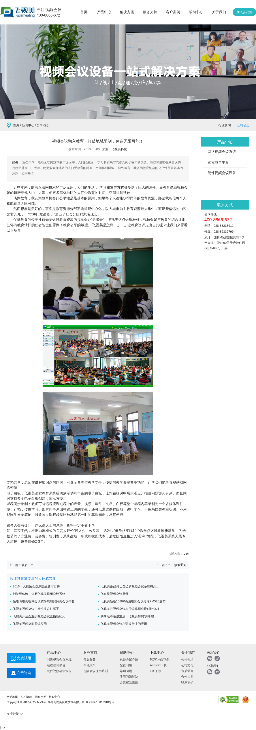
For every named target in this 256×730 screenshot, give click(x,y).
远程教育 (42, 493)
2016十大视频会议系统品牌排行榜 (36, 586)
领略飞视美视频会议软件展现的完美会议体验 (44, 601)
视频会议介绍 (129, 659)
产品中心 (104, 12)
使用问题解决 (129, 676)
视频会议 (150, 219)
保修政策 (89, 665)
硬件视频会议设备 (222, 173)
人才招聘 (26, 696)
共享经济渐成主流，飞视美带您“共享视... (129, 616)
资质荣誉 (187, 671)
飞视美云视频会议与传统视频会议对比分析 (130, 609)
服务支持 (150, 12)
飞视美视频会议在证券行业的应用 (124, 624)
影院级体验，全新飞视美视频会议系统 (39, 594)
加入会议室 (244, 12)
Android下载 (158, 665)
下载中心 (157, 652)
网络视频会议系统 (222, 152)
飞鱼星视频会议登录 (114, 594)
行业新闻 (224, 125)
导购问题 (126, 671)
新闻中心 (28, 125)
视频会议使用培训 (95, 671)
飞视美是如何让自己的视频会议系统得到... (130, 586)
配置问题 (126, 665)
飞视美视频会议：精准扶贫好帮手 (36, 609)
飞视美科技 (119, 149)
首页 (83, 12)
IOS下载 (155, 671)
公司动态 (243, 125)
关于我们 (219, 12)
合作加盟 (187, 676)
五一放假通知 (177, 565)
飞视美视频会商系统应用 (30, 624)
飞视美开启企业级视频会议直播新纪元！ (40, 616)
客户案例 (173, 12)
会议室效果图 (129, 682)
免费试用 (21, 659)
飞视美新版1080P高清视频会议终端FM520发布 (133, 601)
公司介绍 (187, 659)
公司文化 (187, 665)
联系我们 (187, 682)
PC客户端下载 (159, 659)
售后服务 (89, 659)
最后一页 (27, 565)
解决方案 (127, 12)
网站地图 (12, 696)
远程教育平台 (218, 162)
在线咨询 (21, 674)
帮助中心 (196, 12)
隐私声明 (40, 696)
